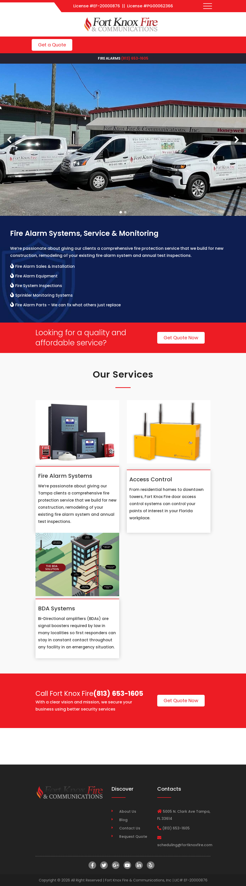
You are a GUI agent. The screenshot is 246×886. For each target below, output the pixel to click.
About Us (127, 811)
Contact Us (129, 828)
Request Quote (133, 836)
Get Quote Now (181, 337)
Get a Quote (52, 45)
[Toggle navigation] (207, 6)
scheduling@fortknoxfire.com (184, 844)
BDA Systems (56, 608)
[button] (9, 139)
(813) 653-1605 (134, 58)
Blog (123, 819)
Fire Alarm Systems (65, 476)
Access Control (150, 479)
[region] (123, 140)
